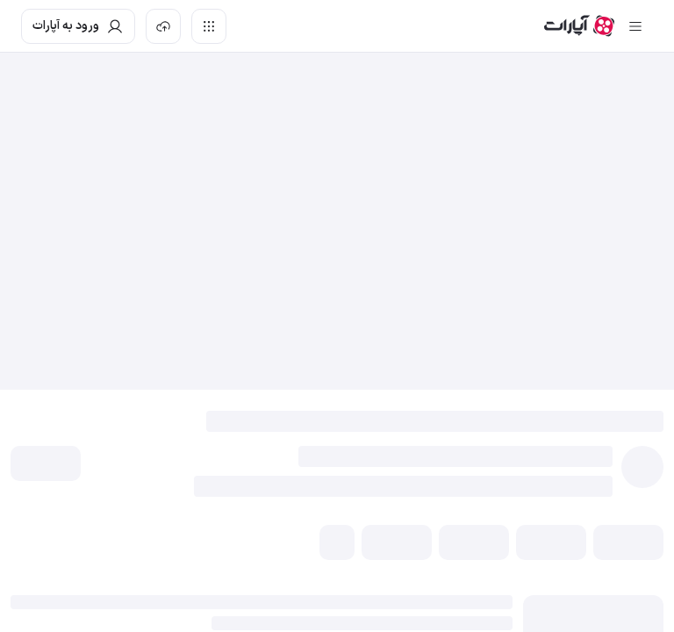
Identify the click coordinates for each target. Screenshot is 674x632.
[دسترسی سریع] (208, 26)
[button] (46, 463)
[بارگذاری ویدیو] (163, 26)
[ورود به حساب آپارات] (78, 26)
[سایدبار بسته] (635, 26)
